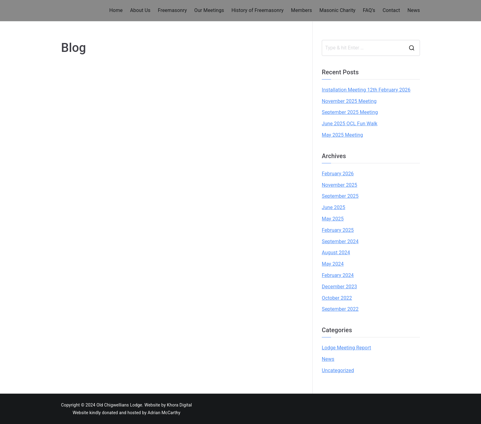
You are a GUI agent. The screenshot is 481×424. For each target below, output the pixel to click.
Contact (391, 10)
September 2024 (340, 241)
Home (116, 10)
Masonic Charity (337, 10)
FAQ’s (369, 10)
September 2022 (340, 309)
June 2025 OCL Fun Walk (349, 123)
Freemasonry (172, 10)
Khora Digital (179, 405)
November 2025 (339, 185)
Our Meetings (209, 10)
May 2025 (333, 219)
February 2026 (338, 174)
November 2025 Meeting (349, 101)
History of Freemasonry (258, 10)
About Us (140, 10)
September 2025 (340, 196)
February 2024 (338, 275)
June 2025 (333, 207)
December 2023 (339, 287)
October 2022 (337, 298)
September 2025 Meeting (350, 112)
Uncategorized (338, 370)
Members (301, 10)
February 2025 (338, 230)
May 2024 (333, 264)
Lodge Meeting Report (346, 348)
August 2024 (336, 252)
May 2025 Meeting (342, 135)
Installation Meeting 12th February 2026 (366, 90)
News (413, 10)
